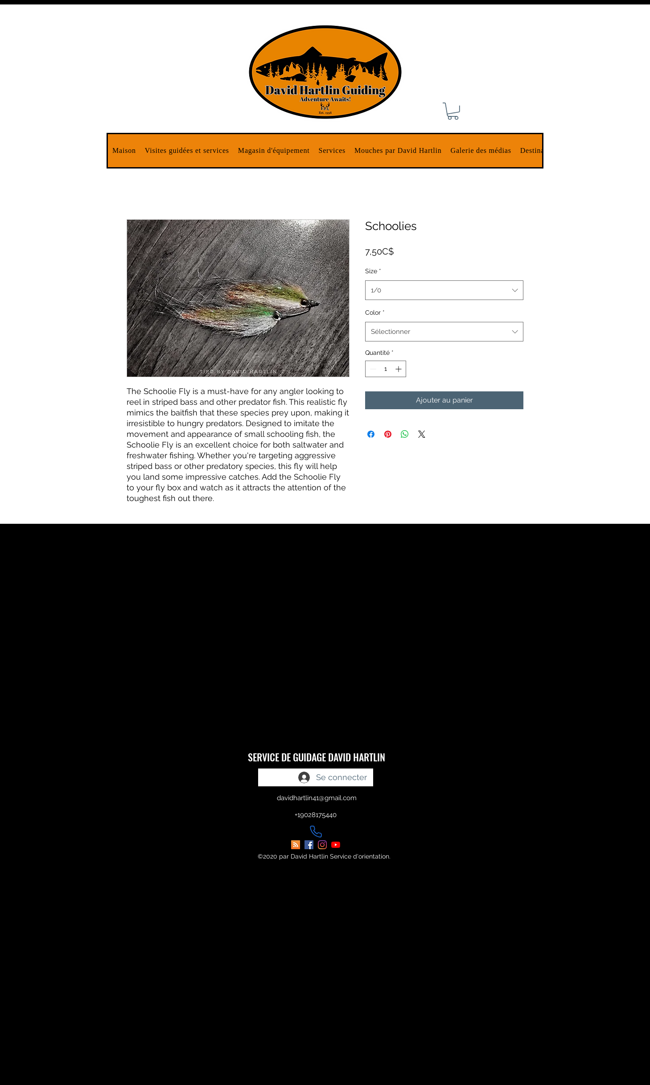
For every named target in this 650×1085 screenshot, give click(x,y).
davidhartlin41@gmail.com (317, 798)
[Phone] (316, 831)
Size (373, 271)
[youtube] (335, 844)
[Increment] (399, 369)
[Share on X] (421, 434)
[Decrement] (372, 369)
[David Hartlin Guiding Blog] (295, 844)
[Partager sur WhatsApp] (404, 434)
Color (375, 312)
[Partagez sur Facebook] (371, 434)
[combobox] (444, 290)
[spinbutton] (386, 369)
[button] (187, 150)
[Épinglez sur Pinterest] (388, 434)
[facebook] (308, 844)
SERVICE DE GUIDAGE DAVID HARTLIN (316, 757)
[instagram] (322, 844)
